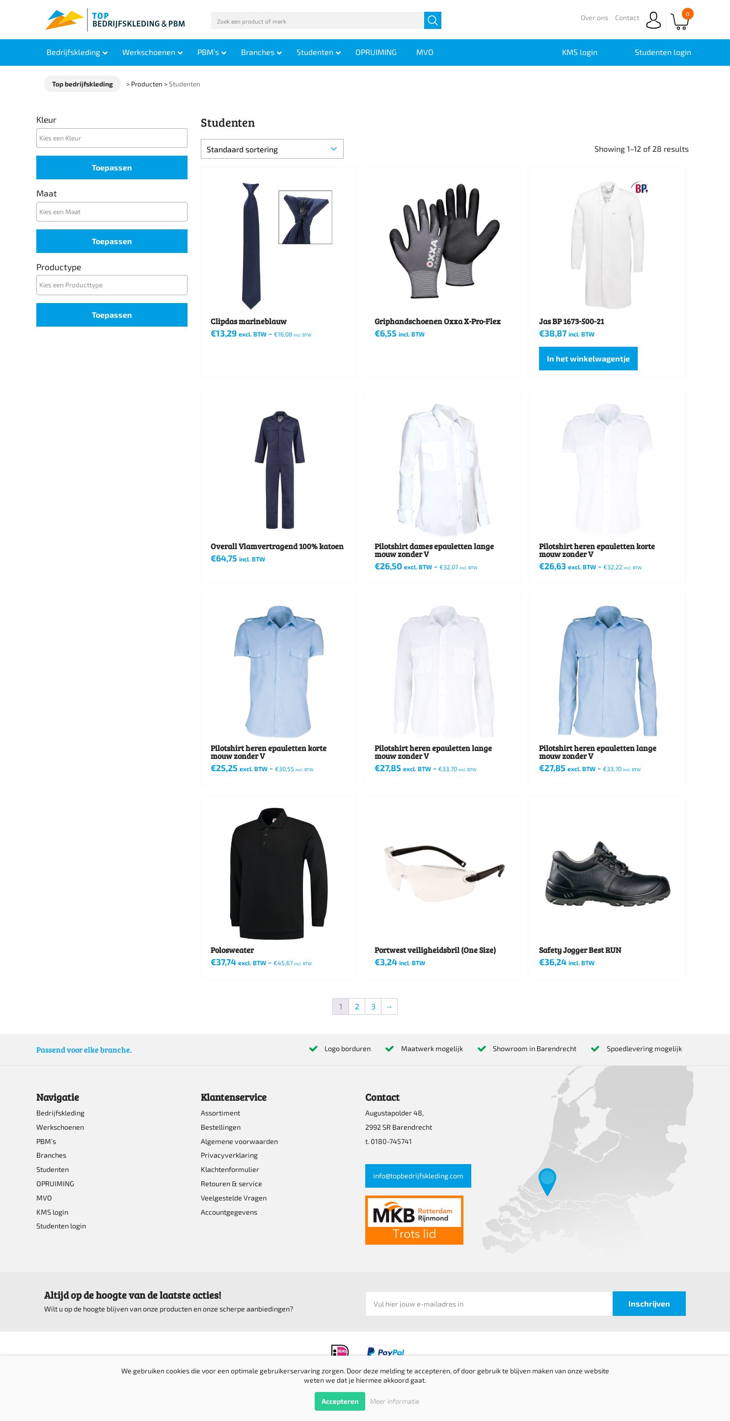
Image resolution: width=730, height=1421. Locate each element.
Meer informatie (394, 1401)
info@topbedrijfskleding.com (418, 1175)
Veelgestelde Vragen (234, 1198)
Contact (627, 17)
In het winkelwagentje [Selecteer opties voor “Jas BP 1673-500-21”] (588, 358)
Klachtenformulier (230, 1169)
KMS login (52, 1212)
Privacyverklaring (229, 1155)
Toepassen (112, 167)
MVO (44, 1198)
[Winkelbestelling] (272, 149)
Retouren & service (231, 1183)
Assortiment (220, 1113)
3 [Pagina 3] (373, 1006)
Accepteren (340, 1401)
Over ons (594, 17)
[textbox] (114, 138)
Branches (51, 1155)
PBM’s (46, 1141)
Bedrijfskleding (60, 1113)
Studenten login (61, 1226)
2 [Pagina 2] (357, 1006)
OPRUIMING (55, 1183)
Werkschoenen (60, 1127)
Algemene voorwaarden (239, 1141)
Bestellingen (221, 1127)
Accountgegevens (229, 1212)
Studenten (52, 1169)
